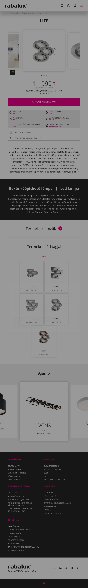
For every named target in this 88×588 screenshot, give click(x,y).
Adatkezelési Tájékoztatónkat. (24, 300)
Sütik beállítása (24, 307)
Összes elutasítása (48, 307)
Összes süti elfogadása (28, 312)
